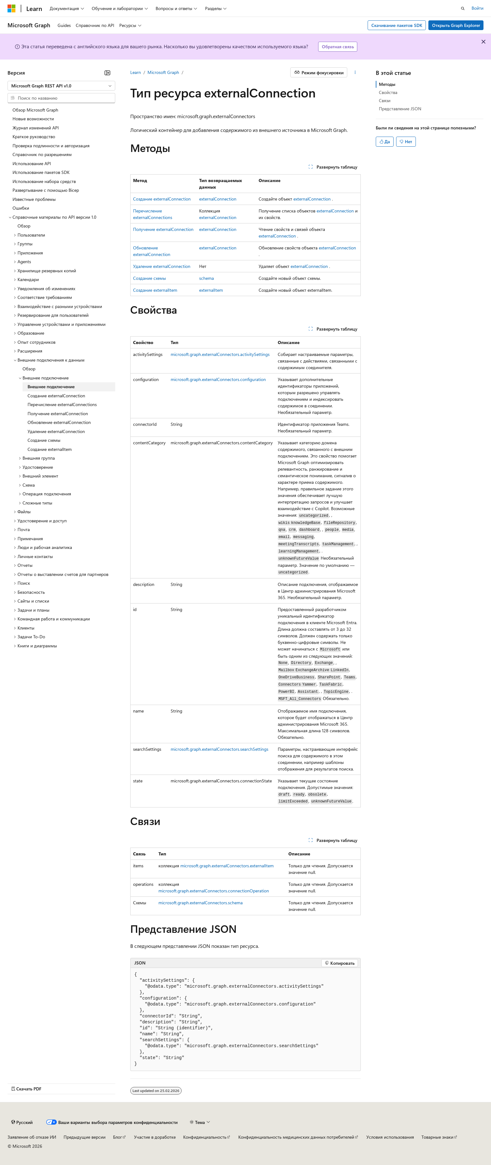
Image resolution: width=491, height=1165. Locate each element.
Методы (387, 84)
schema (206, 278)
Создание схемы (149, 278)
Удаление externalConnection (161, 266)
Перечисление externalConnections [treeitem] (62, 404)
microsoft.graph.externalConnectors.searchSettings (219, 749)
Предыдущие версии (85, 1137)
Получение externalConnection (163, 229)
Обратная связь (338, 47)
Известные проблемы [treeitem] (34, 199)
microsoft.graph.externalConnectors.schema (200, 903)
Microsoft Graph (163, 72)
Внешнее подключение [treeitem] (51, 386)
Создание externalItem (155, 290)
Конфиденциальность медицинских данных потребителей (296, 1137)
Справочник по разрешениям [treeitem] (42, 154)
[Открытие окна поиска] (463, 8)
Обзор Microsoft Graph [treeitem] (35, 110)
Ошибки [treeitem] (21, 208)
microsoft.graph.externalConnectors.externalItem (227, 866)
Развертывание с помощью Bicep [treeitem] (46, 190)
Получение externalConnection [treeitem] (58, 413)
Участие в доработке (155, 1137)
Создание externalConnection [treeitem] (56, 396)
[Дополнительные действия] (355, 72)
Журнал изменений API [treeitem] (36, 128)
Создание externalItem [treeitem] (50, 449)
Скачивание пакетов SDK (396, 25)
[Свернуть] (107, 72)
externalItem (211, 290)
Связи (384, 100)
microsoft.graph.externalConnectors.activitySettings (220, 354)
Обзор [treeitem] (24, 226)
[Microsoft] (12, 8)
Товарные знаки (437, 1137)
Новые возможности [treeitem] (33, 119)
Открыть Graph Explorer (456, 25)
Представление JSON (400, 109)
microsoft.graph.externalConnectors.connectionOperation (213, 891)
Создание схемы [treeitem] (44, 440)
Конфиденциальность (204, 1137)
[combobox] (61, 86)
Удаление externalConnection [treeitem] (56, 431)
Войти (477, 8)
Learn (135, 72)
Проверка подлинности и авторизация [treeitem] (51, 146)
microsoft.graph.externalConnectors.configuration (218, 379)
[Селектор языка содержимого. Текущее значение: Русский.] (22, 1122)
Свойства (388, 92)
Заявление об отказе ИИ (32, 1137)
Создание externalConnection (162, 199)
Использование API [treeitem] (32, 163)
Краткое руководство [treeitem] (34, 136)
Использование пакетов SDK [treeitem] (41, 172)
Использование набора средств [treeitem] (44, 181)
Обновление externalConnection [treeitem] (59, 422)
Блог (117, 1137)
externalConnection (217, 199)
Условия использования (390, 1137)
